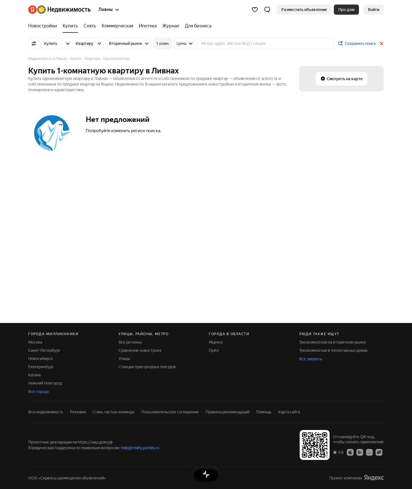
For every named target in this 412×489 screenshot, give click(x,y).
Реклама (78, 412)
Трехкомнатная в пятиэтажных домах (333, 350)
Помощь (263, 412)
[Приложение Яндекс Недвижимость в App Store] (350, 452)
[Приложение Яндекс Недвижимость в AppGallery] (369, 452)
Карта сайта (289, 412)
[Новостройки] (44, 26)
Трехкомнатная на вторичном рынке (332, 342)
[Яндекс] (32, 9)
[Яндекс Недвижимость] (64, 9)
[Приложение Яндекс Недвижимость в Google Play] (359, 452)
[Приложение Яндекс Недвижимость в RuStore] (379, 452)
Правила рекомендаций (227, 412)
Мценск (216, 342)
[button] (267, 10)
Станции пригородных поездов (147, 366)
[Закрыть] (381, 43)
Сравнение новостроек (140, 350)
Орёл (214, 350)
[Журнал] (170, 26)
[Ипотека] (147, 26)
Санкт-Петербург (44, 350)
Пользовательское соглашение (170, 412)
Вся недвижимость (45, 412)
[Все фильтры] (34, 43)
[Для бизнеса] (196, 26)
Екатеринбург (41, 366)
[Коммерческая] (117, 26)
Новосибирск (40, 358)
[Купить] (70, 26)
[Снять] (90, 26)
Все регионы (130, 342)
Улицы (124, 358)
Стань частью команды (114, 412)
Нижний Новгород (45, 383)
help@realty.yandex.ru (140, 448)
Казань (34, 375)
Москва (35, 342)
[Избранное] (255, 10)
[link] (373, 10)
